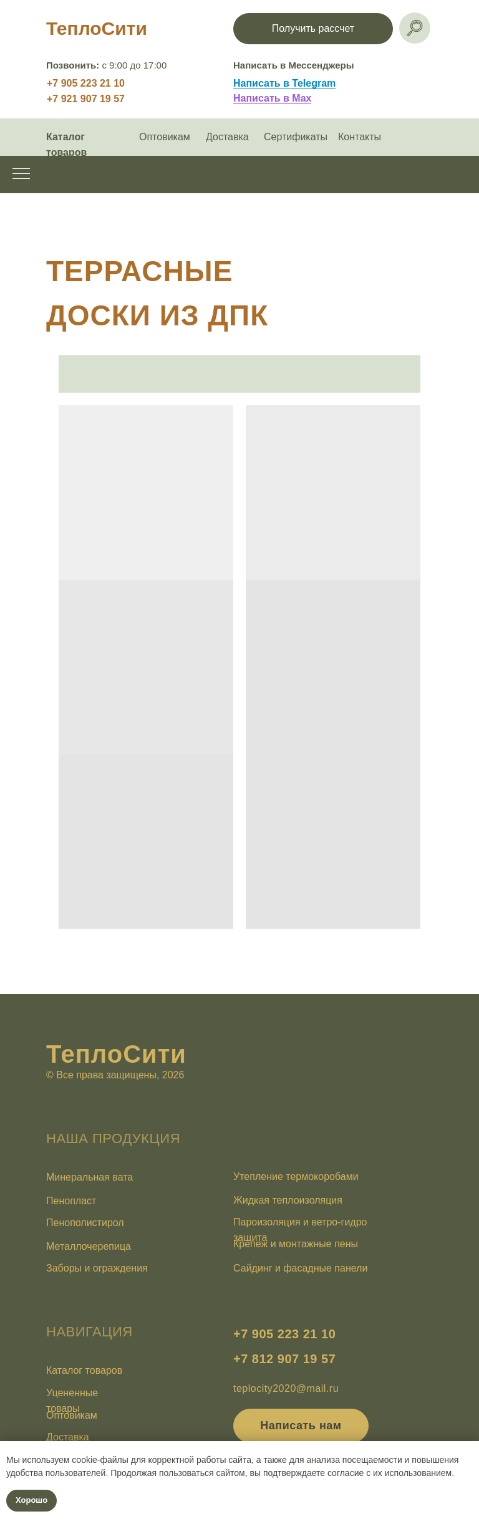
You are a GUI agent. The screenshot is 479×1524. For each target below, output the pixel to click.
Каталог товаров (84, 1370)
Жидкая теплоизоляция (287, 1200)
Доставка (227, 137)
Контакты (359, 137)
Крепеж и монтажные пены (295, 1244)
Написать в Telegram (284, 83)
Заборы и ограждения (97, 1268)
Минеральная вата (89, 1177)
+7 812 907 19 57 (284, 1359)
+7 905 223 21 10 (86, 83)
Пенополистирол (85, 1222)
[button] (313, 28)
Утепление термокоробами (296, 1176)
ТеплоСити (96, 28)
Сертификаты (295, 137)
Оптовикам (164, 137)
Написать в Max (272, 98)
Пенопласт (71, 1201)
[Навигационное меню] (21, 174)
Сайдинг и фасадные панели (300, 1268)
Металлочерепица (88, 1246)
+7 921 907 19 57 (86, 98)
